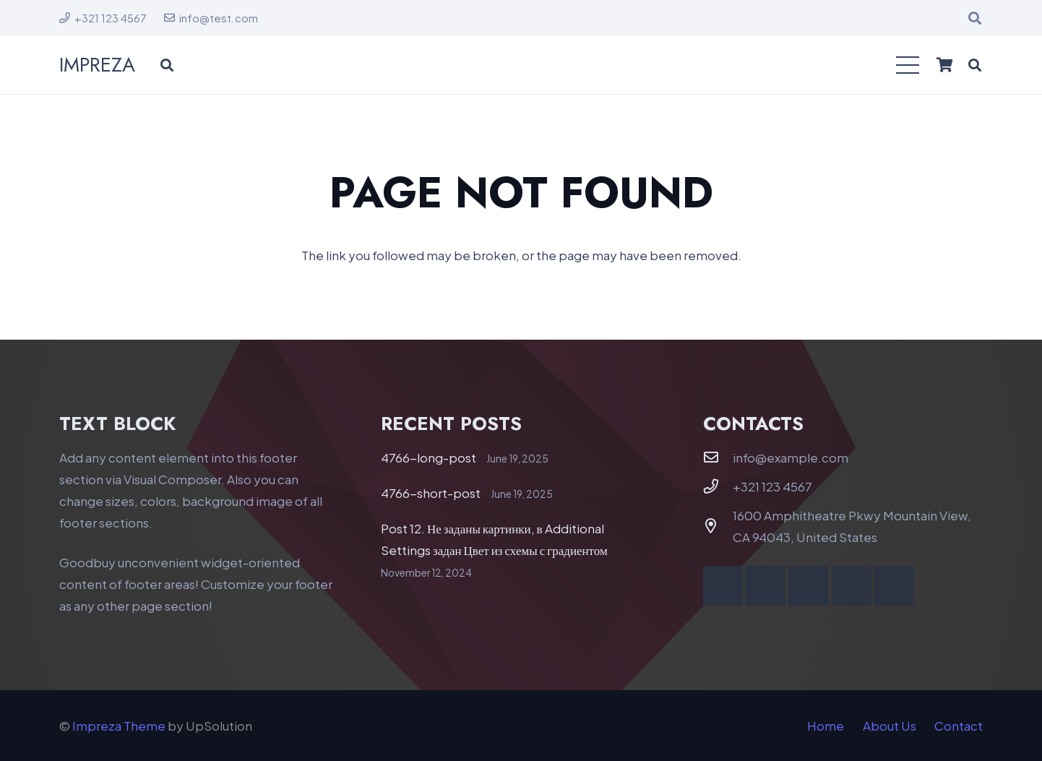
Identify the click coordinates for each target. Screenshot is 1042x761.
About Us (889, 726)
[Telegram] (894, 586)
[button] (974, 18)
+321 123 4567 (772, 486)
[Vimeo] (808, 586)
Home (825, 726)
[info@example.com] (718, 457)
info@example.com (790, 457)
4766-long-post (428, 457)
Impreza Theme (118, 726)
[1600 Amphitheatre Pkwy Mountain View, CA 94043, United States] (718, 526)
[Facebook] (723, 586)
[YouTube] (765, 586)
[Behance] (851, 586)
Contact (958, 726)
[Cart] (944, 65)
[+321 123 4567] (718, 486)
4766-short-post (431, 493)
